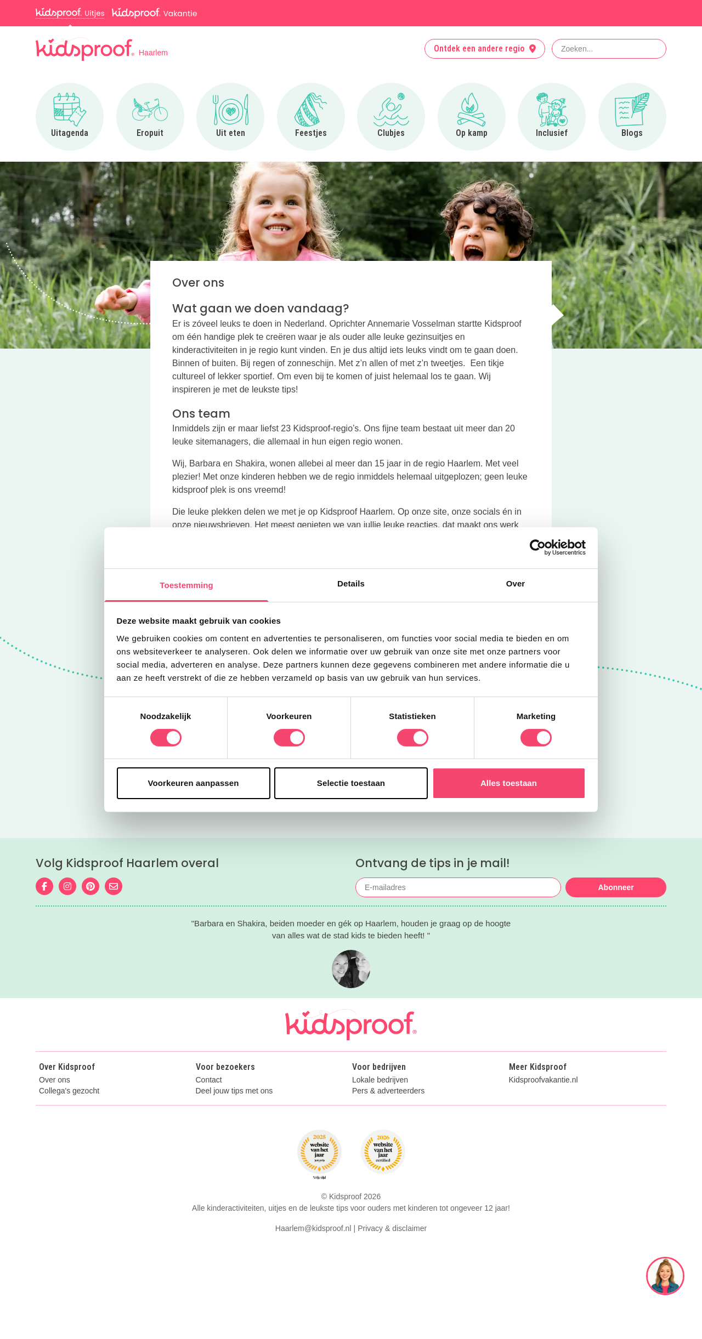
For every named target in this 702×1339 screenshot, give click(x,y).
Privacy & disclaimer (392, 1228)
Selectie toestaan (351, 783)
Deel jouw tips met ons (234, 1091)
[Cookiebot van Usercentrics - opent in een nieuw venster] (538, 547)
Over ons (54, 1080)
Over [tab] (515, 583)
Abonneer (615, 887)
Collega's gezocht (69, 1091)
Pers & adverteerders (388, 1091)
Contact (209, 1080)
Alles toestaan (508, 783)
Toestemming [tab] (186, 584)
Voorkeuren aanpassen (193, 783)
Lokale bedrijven (380, 1080)
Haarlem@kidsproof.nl (313, 1228)
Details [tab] (351, 583)
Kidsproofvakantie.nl (543, 1080)
